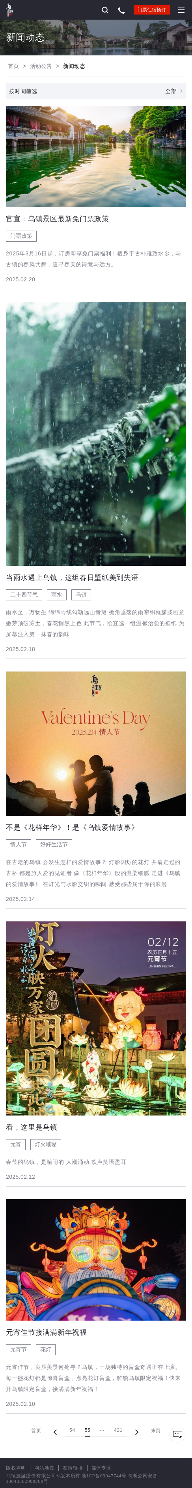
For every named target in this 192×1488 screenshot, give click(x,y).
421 (118, 1430)
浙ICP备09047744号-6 (106, 1476)
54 (72, 1430)
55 (88, 1430)
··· (102, 1430)
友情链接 (73, 1468)
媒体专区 (101, 1468)
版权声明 (16, 1468)
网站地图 (44, 1468)
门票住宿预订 (152, 10)
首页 (13, 66)
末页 (156, 1430)
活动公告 (41, 66)
